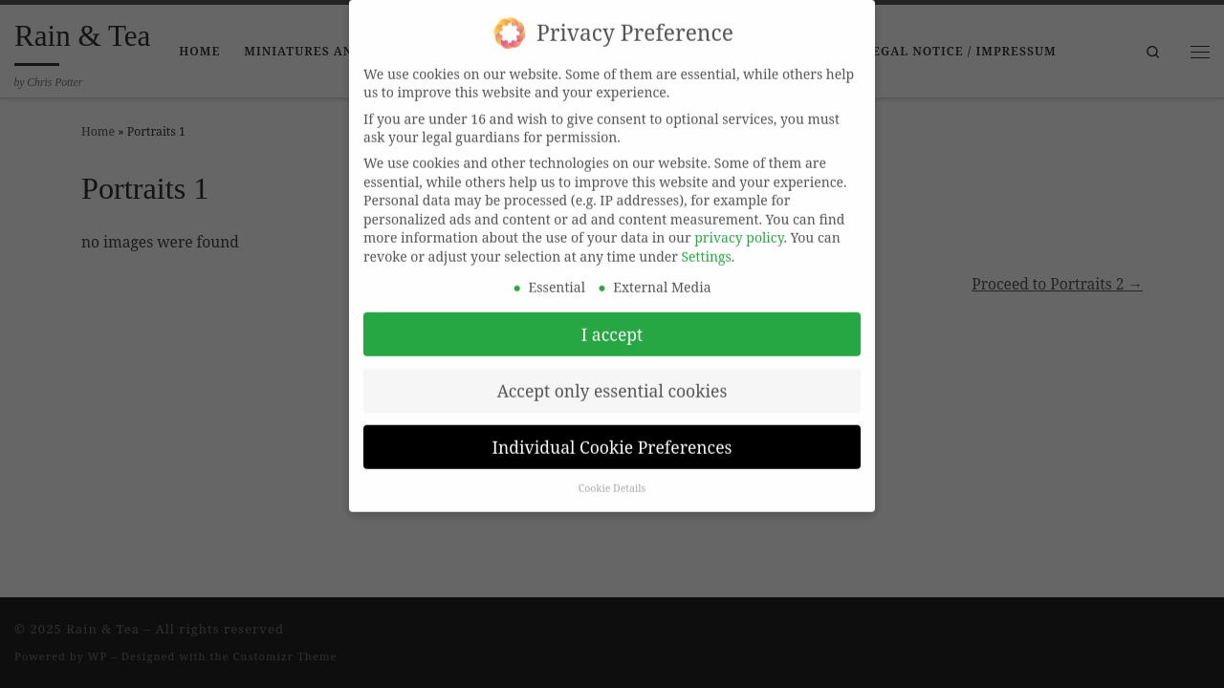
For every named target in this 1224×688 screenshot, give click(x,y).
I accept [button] (612, 319)
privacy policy (738, 223)
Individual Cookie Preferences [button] (612, 431)
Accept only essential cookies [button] (612, 375)
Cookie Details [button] (612, 474)
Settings (707, 241)
